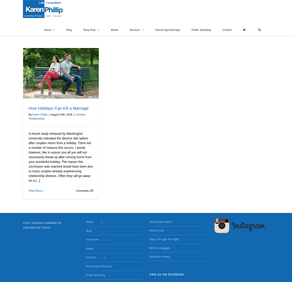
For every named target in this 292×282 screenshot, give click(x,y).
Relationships (37, 118)
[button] (259, 30)
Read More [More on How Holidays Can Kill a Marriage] (35, 190)
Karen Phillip (39, 114)
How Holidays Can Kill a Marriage (59, 108)
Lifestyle (80, 114)
